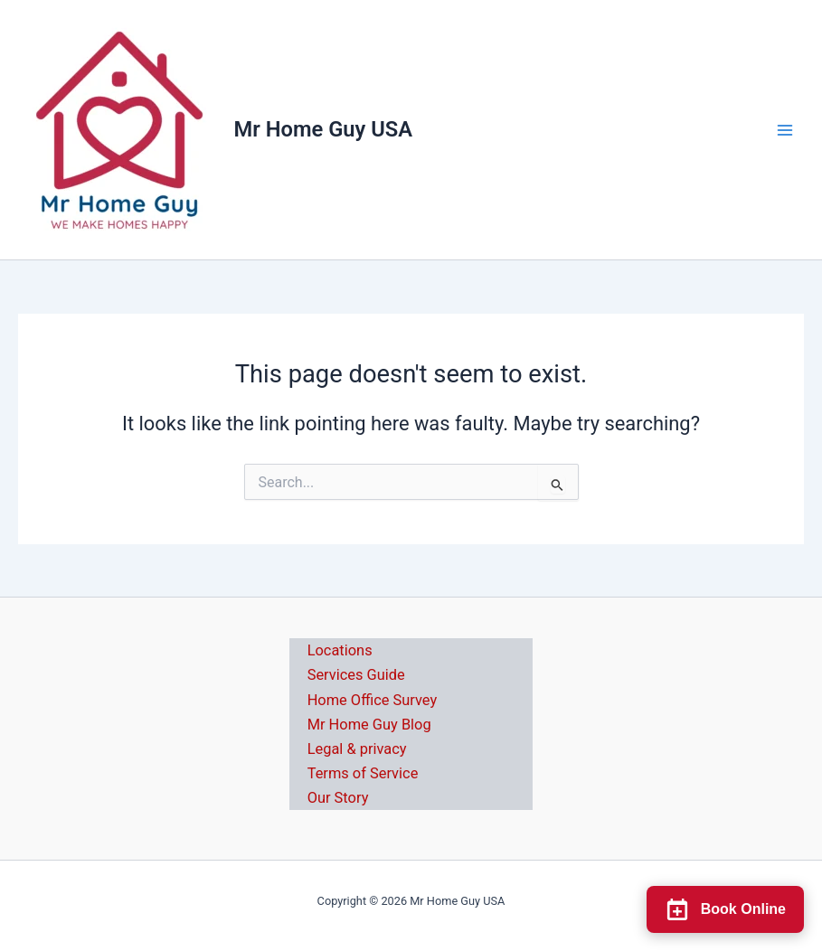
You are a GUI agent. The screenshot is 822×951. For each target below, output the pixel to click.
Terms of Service (363, 773)
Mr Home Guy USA (323, 129)
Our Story (338, 797)
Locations (340, 650)
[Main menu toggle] (785, 130)
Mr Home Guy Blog (369, 724)
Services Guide (356, 674)
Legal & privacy (357, 749)
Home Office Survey (372, 700)
